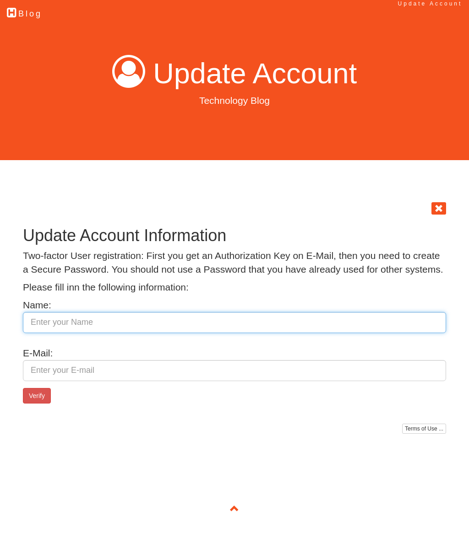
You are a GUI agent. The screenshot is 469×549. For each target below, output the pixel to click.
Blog (24, 12)
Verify (37, 395)
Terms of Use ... (424, 428)
